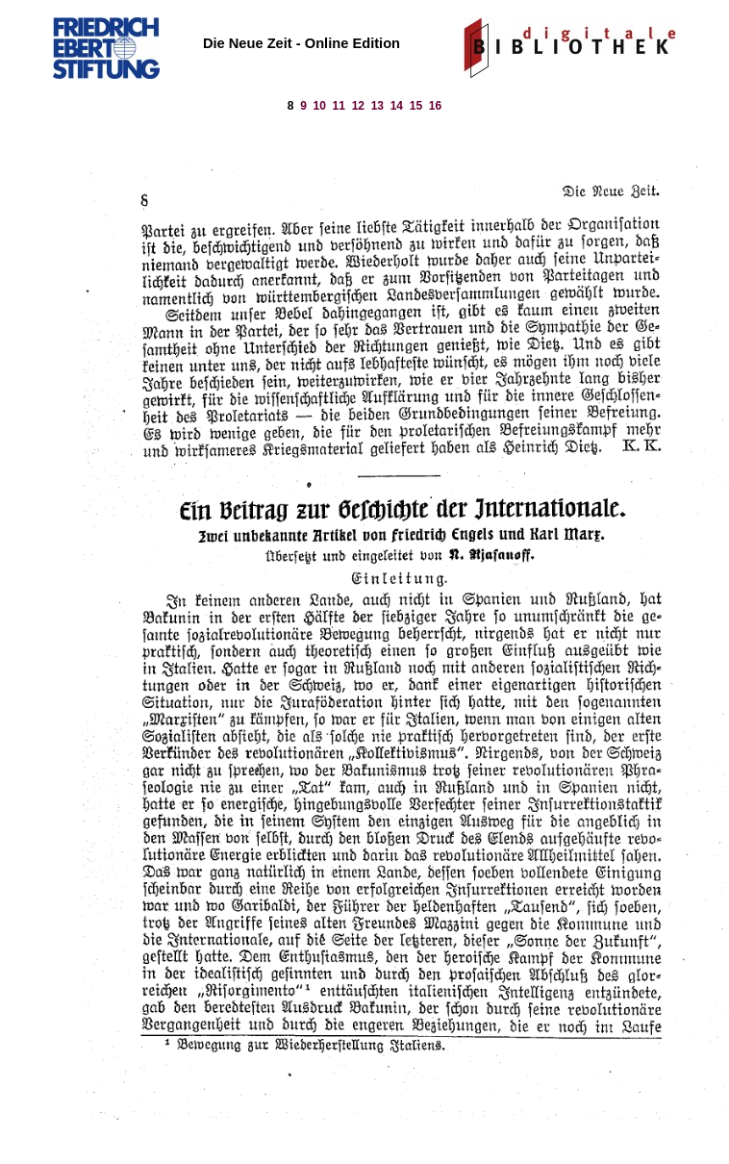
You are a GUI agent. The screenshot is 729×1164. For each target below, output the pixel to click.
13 (377, 106)
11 (339, 106)
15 (416, 106)
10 (320, 106)
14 (396, 106)
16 (435, 106)
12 (358, 106)
